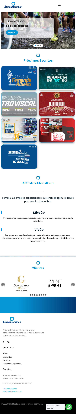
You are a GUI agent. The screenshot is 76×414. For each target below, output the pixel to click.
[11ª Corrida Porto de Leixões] (19, 157)
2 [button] (32, 295)
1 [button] (30, 295)
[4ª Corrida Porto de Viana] (19, 130)
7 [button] (43, 295)
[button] (35, 45)
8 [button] (45, 295)
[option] (21, 283)
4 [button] (37, 295)
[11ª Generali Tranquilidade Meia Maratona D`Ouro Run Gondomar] (57, 104)
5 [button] (39, 295)
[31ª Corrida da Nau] (57, 130)
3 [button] (35, 295)
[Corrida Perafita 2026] (57, 78)
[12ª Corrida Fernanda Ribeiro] (19, 78)
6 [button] (41, 295)
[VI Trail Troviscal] (19, 104)
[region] (38, 30)
